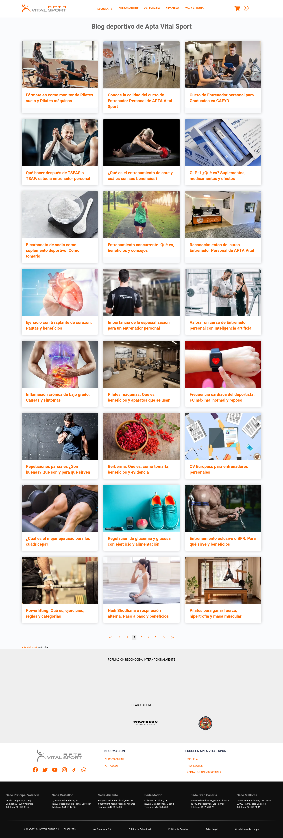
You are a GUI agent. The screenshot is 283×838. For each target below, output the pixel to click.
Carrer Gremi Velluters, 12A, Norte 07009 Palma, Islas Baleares (254, 802)
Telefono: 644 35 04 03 (110, 807)
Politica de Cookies (178, 829)
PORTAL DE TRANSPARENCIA (204, 772)
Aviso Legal (211, 829)
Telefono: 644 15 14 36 (63, 807)
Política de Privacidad (140, 829)
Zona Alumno (194, 8)
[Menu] (237, 8)
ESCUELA (192, 759)
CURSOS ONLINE (114, 759)
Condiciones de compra (247, 829)
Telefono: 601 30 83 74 (17, 807)
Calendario (152, 8)
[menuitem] (105, 9)
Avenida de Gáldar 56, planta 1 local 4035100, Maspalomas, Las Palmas (210, 802)
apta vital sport (29, 647)
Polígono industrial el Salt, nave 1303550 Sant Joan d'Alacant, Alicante (116, 802)
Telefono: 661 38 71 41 (248, 807)
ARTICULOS (111, 765)
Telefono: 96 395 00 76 (202, 807)
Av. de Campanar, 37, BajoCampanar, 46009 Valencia (19, 802)
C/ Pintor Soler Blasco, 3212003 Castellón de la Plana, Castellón (71, 802)
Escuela (105, 8)
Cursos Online (128, 8)
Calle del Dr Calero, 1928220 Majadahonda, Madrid (159, 802)
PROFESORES (195, 765)
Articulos (173, 8)
